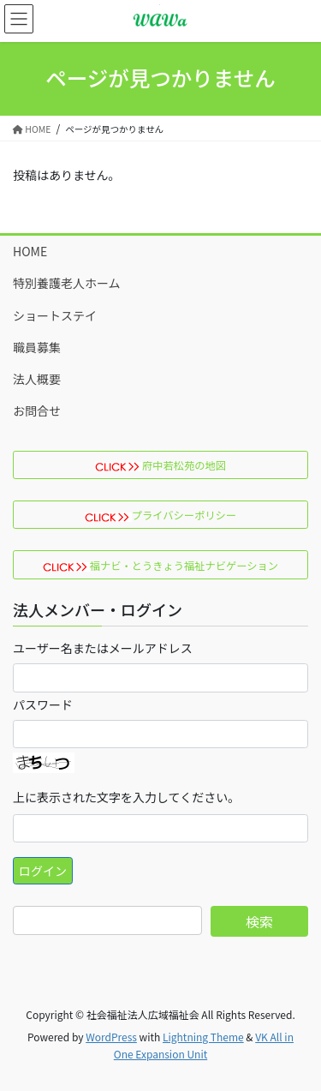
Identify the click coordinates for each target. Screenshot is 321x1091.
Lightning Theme (203, 1036)
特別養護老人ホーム (67, 282)
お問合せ (37, 410)
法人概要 (37, 378)
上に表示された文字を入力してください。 (126, 797)
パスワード (43, 704)
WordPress (111, 1036)
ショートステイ (55, 315)
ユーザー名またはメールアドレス (103, 647)
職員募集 (37, 347)
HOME (30, 251)
